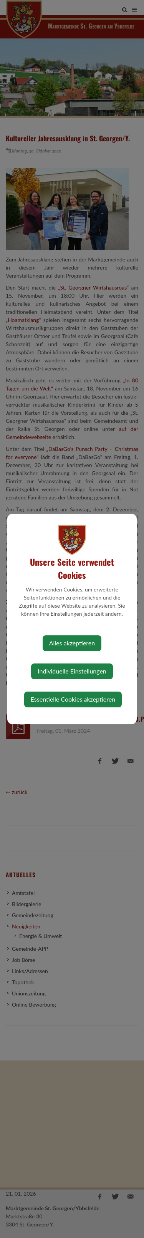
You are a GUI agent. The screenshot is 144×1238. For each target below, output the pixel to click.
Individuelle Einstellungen (72, 671)
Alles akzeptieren (72, 643)
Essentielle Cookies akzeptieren (73, 699)
